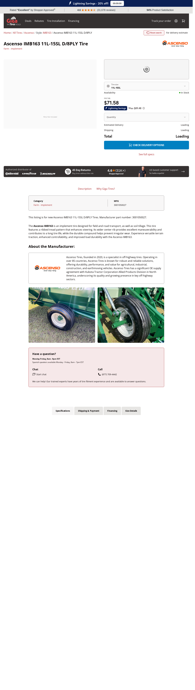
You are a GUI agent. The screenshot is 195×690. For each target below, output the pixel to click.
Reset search (154, 32)
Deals (28, 21)
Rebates (39, 21)
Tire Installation (56, 21)
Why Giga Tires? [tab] (105, 188)
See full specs (146, 154)
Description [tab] (85, 188)
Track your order (161, 21)
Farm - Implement (13, 48)
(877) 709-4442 (107, 374)
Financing (73, 21)
